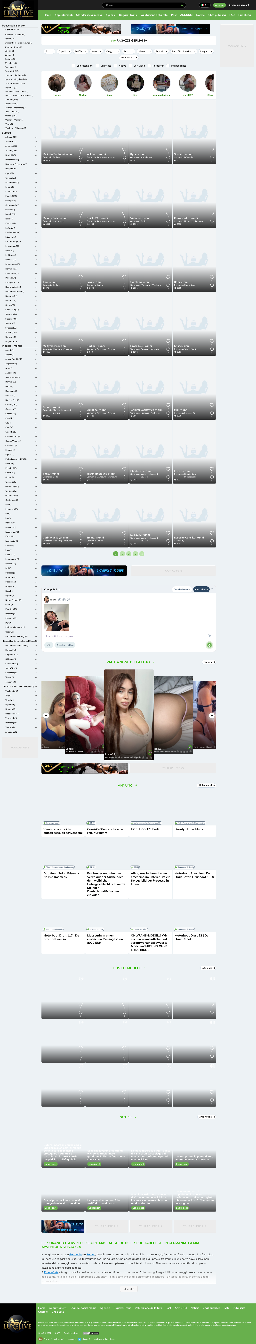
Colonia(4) (9, 55)
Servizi (159, 51)
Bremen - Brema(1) (13, 47)
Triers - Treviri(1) (12, 111)
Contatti (43, 1311)
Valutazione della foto (154, 15)
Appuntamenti (64, 15)
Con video (139, 65)
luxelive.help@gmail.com (104, 1339)
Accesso (219, 5)
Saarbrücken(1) (11, 103)
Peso (126, 51)
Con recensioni (85, 65)
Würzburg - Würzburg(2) (15, 128)
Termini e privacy (71, 1333)
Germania (75, 1254)
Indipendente (178, 65)
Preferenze (126, 57)
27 (58, 154)
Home (47, 15)
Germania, (47, 157)
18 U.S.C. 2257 (44, 1333)
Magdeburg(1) (11, 87)
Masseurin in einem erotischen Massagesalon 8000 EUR (105, 939)
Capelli (61, 51)
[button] (46, 715)
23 (96, 154)
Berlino (56, 157)
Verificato (106, 65)
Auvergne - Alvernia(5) (15, 34)
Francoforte (189, 413)
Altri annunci (207, 785)
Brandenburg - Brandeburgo (191, 475)
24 (55, 218)
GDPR (57, 1333)
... (135, 553)
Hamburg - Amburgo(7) (15, 75)
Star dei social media (89, 15)
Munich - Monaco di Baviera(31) (19, 95)
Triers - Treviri (190, 349)
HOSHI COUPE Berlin (145, 829)
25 (138, 154)
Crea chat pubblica (64, 645)
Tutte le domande (182, 589)
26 (186, 218)
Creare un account (239, 4)
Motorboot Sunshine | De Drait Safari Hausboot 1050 (194, 875)
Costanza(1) (10, 59)
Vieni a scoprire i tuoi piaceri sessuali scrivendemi (63, 831)
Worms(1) (9, 124)
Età (47, 51)
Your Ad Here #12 (106, 1226)
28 (183, 154)
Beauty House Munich (190, 829)
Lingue (204, 51)
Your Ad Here (20, 747)
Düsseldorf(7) (11, 63)
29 (140, 218)
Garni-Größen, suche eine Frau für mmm (105, 831)
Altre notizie (207, 1116)
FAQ (232, 15)
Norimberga (146, 157)
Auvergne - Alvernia (106, 157)
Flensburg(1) (10, 67)
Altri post (208, 967)
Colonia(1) (9, 51)
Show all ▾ (129, 1289)
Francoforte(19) (12, 71)
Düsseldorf (189, 157)
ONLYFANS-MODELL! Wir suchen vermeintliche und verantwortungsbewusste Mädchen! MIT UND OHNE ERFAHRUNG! (149, 943)
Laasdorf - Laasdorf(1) (15, 83)
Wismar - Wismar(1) (14, 120)
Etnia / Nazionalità (181, 51)
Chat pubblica (217, 15)
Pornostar (158, 65)
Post (174, 15)
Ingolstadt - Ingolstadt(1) (16, 79)
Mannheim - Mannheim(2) (16, 91)
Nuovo (122, 65)
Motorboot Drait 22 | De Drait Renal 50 (191, 937)
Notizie (200, 15)
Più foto (209, 661)
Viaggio (110, 51)
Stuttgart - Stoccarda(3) (15, 107)
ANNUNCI (186, 15)
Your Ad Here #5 (173, 768)
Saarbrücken (190, 285)
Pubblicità (244, 15)
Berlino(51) (10, 38)
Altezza (142, 51)
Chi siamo (58, 1311)
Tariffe (78, 51)
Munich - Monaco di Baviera (62, 411)
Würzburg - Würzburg (151, 285)
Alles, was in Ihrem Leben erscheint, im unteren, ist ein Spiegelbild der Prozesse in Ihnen (150, 878)
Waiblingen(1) (11, 115)
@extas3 (84, 1339)
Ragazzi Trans (128, 15)
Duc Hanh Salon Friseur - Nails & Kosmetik (61, 875)
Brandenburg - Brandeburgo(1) (18, 43)
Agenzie (110, 15)
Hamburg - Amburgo (193, 221)
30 (182, 471)
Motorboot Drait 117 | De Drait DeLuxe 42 (61, 937)
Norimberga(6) (11, 99)
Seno (94, 51)
